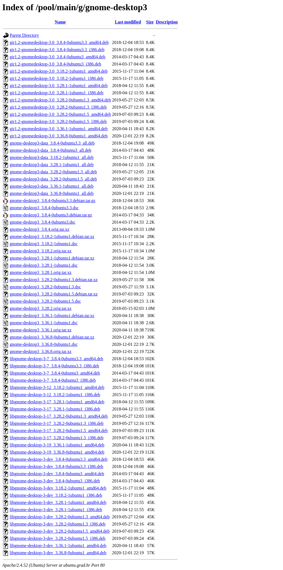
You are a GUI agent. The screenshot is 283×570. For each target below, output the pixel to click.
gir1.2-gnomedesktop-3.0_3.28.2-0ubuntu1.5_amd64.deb (60, 114)
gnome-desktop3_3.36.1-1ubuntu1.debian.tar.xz (52, 315)
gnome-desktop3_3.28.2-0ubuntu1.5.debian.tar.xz (54, 294)
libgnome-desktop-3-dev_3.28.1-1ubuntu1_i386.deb (56, 509)
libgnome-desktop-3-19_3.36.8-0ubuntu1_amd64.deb (57, 452)
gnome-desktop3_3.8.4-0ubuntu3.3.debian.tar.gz (52, 200)
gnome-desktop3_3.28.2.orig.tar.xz (41, 308)
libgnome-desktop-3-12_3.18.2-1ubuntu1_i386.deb (55, 394)
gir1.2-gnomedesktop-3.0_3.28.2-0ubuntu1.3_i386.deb (58, 107)
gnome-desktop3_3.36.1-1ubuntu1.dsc (44, 322)
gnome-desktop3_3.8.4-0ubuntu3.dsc (42, 222)
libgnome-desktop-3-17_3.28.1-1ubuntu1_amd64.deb (57, 401)
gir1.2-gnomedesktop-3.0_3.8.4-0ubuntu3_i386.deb (55, 64)
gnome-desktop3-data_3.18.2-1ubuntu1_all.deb (52, 157)
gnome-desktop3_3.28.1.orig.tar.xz (41, 272)
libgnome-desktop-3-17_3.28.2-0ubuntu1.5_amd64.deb (59, 430)
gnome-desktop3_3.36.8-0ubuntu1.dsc (44, 344)
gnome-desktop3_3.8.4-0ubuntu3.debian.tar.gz (51, 215)
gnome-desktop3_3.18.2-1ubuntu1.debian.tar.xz (52, 236)
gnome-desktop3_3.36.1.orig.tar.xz (41, 330)
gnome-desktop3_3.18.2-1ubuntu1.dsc (44, 243)
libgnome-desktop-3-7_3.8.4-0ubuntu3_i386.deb (53, 380)
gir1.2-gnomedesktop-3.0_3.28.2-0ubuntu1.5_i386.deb (58, 121)
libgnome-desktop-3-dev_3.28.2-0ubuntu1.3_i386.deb (58, 524)
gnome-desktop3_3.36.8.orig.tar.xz (41, 351)
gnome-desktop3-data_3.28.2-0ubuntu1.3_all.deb (53, 171)
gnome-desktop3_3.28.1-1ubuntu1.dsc (44, 265)
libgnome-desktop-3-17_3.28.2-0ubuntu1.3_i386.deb (57, 423)
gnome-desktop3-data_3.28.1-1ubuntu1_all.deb (52, 164)
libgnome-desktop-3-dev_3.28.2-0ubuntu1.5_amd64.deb (60, 531)
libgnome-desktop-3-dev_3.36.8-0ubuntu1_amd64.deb (58, 552)
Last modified (128, 22)
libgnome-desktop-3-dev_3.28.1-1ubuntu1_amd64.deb (58, 502)
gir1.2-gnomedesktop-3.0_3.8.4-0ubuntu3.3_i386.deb (57, 49)
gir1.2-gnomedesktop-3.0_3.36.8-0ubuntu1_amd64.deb (59, 136)
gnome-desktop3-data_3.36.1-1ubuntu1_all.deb (52, 186)
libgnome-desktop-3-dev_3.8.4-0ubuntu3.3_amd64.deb (59, 459)
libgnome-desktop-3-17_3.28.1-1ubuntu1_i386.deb (55, 409)
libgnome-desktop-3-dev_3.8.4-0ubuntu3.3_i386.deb (56, 466)
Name (60, 22)
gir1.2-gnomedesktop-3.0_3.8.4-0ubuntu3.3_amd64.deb (59, 42)
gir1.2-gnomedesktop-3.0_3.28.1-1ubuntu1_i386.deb (56, 92)
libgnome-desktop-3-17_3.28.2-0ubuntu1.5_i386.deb (57, 437)
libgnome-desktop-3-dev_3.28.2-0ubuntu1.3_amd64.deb (60, 516)
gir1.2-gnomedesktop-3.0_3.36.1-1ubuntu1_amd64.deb (59, 128)
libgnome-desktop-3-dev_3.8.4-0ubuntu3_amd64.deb (57, 473)
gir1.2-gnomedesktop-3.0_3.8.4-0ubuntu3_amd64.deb (57, 56)
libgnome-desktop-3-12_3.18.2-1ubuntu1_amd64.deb (57, 387)
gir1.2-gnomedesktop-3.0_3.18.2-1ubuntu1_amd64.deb (59, 71)
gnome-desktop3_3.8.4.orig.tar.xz (39, 229)
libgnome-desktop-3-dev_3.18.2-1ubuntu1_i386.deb (56, 495)
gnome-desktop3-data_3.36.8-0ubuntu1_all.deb (52, 193)
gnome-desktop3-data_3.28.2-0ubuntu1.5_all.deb (53, 179)
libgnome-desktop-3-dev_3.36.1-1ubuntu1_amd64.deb (58, 545)
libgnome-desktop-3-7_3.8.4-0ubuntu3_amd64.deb (55, 373)
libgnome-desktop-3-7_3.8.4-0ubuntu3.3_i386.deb (54, 366)
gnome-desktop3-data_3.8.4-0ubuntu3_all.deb (50, 150)
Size (150, 22)
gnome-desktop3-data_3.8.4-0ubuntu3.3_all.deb (52, 143)
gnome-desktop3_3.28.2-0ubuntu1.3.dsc (45, 286)
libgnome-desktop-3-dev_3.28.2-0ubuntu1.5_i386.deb (58, 538)
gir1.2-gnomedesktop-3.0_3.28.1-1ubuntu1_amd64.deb (59, 85)
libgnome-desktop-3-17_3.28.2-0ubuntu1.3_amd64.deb (59, 416)
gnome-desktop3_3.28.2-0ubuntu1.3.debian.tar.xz (54, 279)
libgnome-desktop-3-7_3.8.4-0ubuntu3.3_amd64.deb (56, 358)
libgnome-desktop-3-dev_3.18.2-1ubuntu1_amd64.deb (58, 488)
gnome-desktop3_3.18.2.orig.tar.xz (41, 251)
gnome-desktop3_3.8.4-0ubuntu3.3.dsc (44, 207)
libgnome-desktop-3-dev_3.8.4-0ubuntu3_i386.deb (55, 481)
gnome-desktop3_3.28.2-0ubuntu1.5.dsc (45, 301)
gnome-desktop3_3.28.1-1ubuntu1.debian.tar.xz (52, 258)
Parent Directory (24, 35)
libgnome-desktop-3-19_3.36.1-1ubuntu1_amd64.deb (57, 445)
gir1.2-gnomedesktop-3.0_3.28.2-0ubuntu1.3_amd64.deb (60, 100)
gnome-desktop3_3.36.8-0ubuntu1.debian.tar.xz (52, 337)
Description (167, 22)
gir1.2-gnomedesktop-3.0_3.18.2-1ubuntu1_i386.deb (56, 78)
